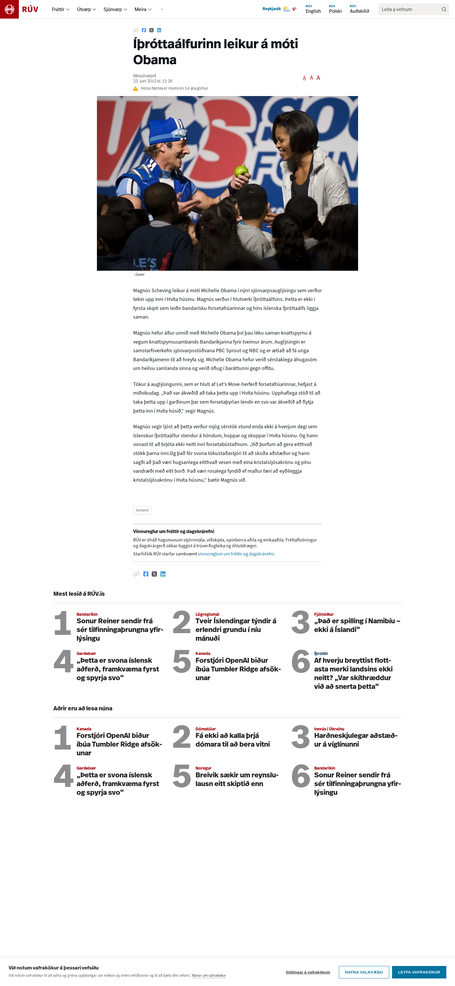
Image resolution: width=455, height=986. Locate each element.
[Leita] (444, 9)
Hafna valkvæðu (364, 973)
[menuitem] (68, 9)
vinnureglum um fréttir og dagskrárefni (236, 554)
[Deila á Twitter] (151, 30)
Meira (140, 9)
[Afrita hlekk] (135, 30)
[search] (411, 9)
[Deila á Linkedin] (159, 30)
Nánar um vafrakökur (209, 976)
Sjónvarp (113, 9)
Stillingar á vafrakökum (308, 973)
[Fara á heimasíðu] (24, 9)
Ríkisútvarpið (144, 76)
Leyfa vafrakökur (419, 973)
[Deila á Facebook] (144, 30)
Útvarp (84, 9)
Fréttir (58, 9)
